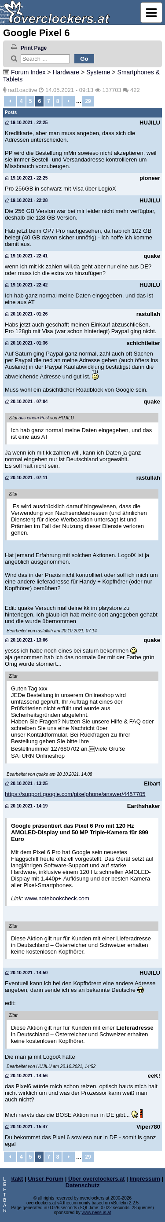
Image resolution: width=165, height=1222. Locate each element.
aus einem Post (33, 417)
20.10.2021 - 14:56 (26, 1075)
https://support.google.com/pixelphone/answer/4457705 (75, 794)
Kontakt (12, 1178)
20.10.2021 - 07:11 (26, 477)
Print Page (34, 48)
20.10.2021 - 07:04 (26, 401)
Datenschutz (82, 1185)
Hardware (65, 72)
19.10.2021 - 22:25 (26, 122)
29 (88, 101)
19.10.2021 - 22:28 (26, 200)
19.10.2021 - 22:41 (26, 255)
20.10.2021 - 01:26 (26, 314)
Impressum (144, 1178)
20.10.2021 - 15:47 (26, 1126)
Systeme (98, 72)
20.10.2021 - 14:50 (26, 972)
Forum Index (28, 72)
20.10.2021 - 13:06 (26, 640)
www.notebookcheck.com (57, 898)
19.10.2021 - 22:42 (26, 285)
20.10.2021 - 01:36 (26, 343)
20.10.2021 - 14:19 (26, 806)
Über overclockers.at (96, 1178)
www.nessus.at (96, 1212)
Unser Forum (45, 1178)
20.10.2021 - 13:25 (26, 783)
